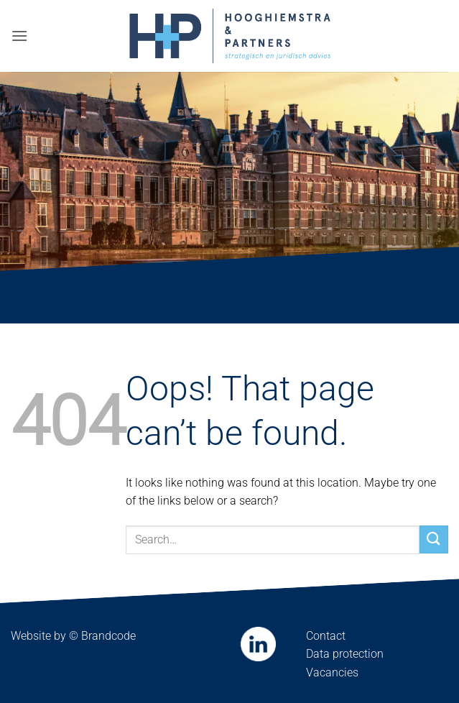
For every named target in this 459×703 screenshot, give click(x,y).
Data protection (345, 654)
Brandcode (108, 636)
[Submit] (433, 539)
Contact (326, 636)
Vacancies (332, 672)
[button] (19, 35)
